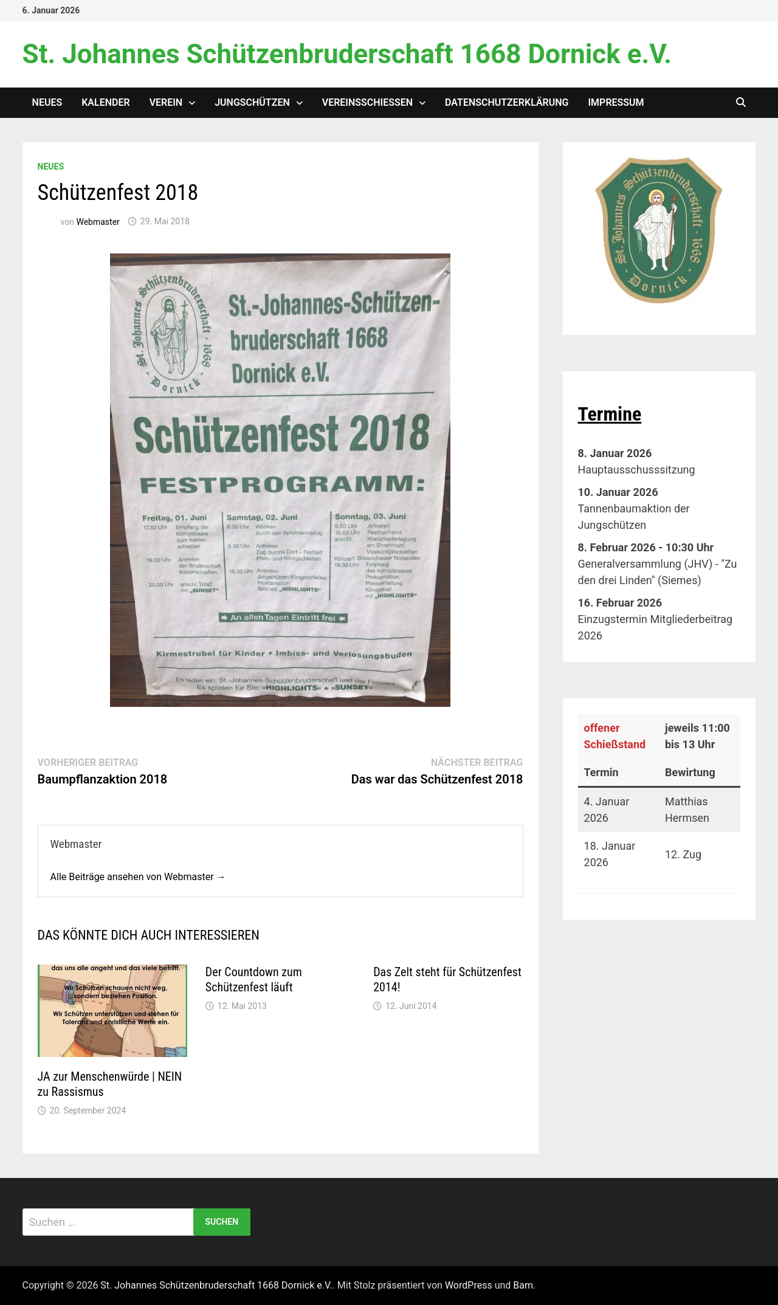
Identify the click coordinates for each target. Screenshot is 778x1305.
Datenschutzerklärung (506, 102)
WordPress (468, 1285)
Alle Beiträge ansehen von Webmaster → (138, 877)
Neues (47, 102)
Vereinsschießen (367, 102)
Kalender (105, 102)
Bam (523, 1285)
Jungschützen (252, 102)
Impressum (616, 102)
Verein (166, 102)
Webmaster (97, 221)
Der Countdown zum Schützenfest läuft (253, 979)
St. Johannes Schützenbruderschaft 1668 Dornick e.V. (347, 54)
